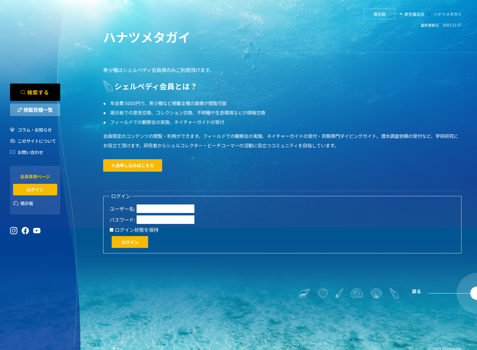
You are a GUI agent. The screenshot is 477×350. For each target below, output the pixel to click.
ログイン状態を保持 (136, 229)
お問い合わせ (30, 152)
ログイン (35, 189)
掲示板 (26, 203)
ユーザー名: (122, 208)
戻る (416, 291)
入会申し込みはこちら (132, 165)
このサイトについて (37, 141)
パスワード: (122, 219)
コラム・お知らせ (35, 129)
